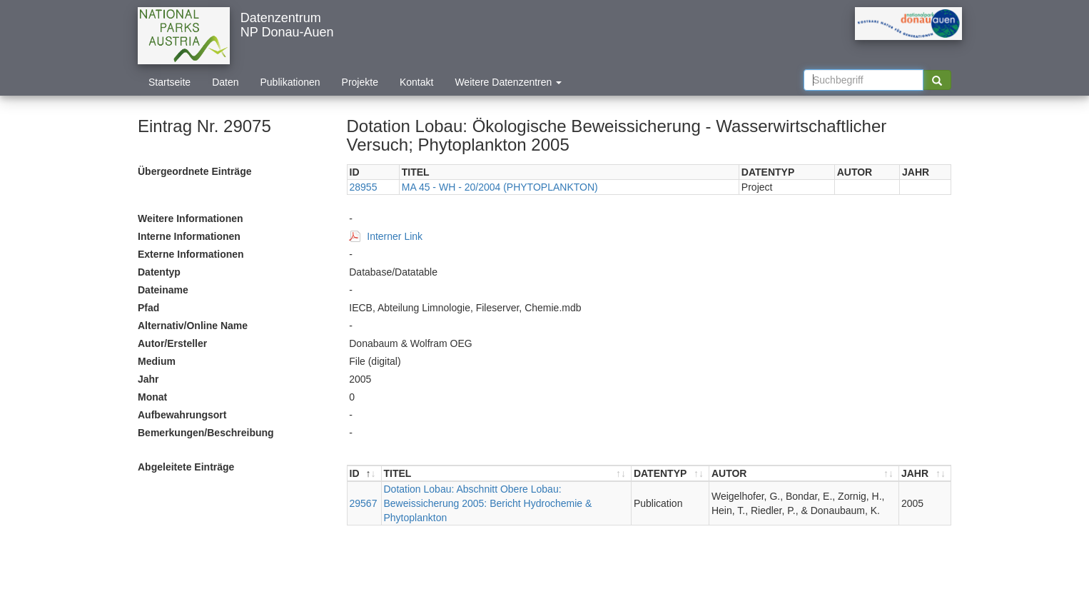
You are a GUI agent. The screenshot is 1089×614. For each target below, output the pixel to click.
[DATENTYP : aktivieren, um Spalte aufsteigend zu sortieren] (670, 473)
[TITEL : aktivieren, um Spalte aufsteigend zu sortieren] (507, 473)
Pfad (148, 307)
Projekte (360, 82)
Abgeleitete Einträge (186, 467)
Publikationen (290, 82)
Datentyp (159, 272)
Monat (152, 397)
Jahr (148, 379)
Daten (225, 82)
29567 (364, 503)
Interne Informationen (189, 236)
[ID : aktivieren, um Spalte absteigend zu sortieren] (365, 473)
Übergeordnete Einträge (194, 171)
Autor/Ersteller (172, 343)
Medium (157, 361)
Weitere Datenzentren (508, 82)
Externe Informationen (191, 254)
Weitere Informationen (190, 218)
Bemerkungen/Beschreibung (206, 432)
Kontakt (416, 82)
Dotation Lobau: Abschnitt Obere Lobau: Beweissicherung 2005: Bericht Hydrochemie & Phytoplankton (488, 503)
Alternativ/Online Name (193, 325)
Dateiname (163, 290)
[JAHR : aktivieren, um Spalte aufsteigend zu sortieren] (925, 473)
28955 (364, 187)
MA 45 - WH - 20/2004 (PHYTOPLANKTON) (500, 187)
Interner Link (394, 236)
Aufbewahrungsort (182, 415)
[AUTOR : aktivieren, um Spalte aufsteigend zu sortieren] (804, 473)
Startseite (169, 82)
